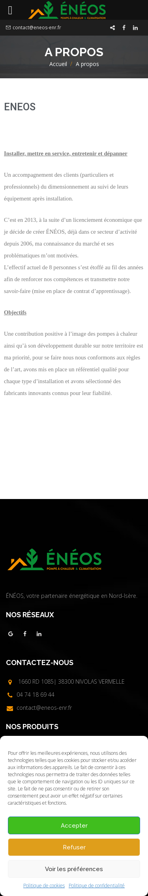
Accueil (58, 64)
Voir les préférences (74, 869)
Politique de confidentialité (97, 885)
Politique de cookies (44, 885)
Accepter (74, 825)
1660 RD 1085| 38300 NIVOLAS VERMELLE (71, 681)
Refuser (74, 847)
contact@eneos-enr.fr (37, 27)
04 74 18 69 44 (35, 694)
